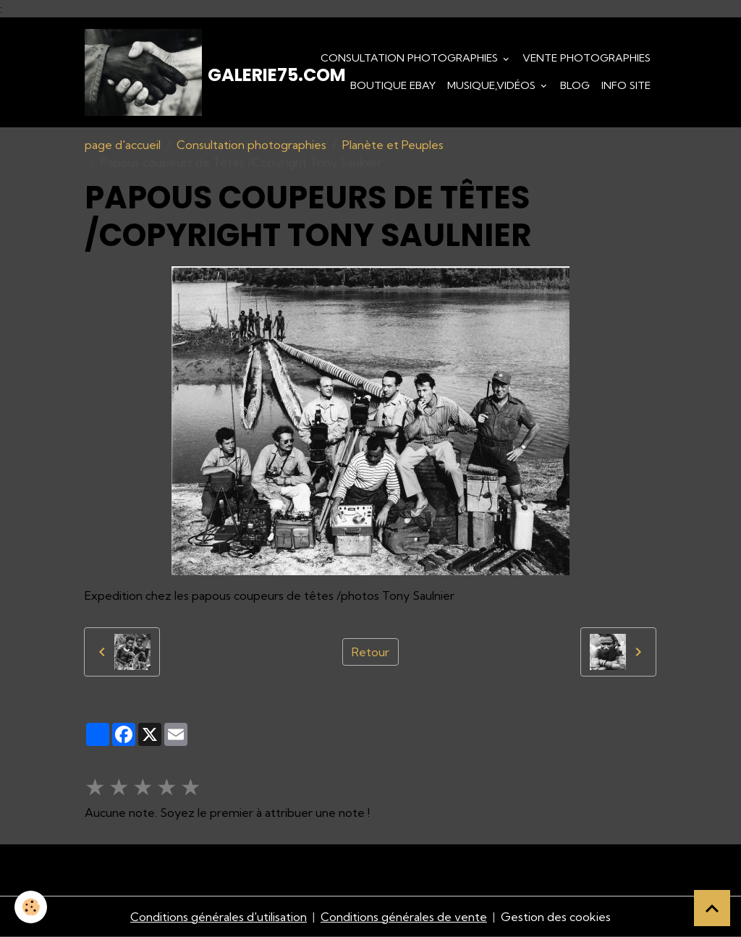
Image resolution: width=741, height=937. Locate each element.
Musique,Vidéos (492, 85)
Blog (575, 85)
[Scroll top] (712, 908)
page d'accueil (123, 144)
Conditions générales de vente (404, 917)
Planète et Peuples (393, 144)
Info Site (626, 85)
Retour (370, 652)
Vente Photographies (586, 57)
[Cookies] (30, 907)
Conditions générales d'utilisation (218, 917)
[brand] (164, 72)
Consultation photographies (411, 57)
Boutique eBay (393, 85)
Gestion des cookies (556, 917)
